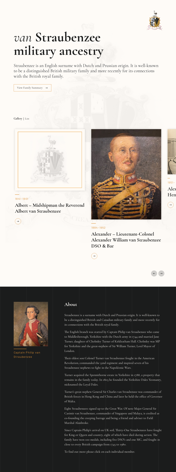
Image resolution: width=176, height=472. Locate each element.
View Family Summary (30, 87)
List (27, 118)
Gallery (18, 118)
